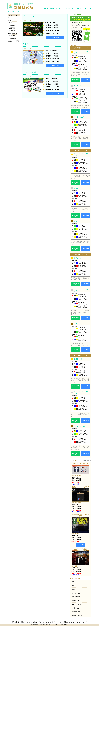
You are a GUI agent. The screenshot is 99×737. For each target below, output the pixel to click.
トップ (46, 8)
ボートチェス (78, 85)
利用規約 (22, 622)
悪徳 (9, 20)
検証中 (10, 23)
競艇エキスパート (80, 323)
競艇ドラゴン (78, 188)
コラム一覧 (88, 8)
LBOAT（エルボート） (32, 72)
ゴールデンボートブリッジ (81, 52)
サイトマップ (83, 622)
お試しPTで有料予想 (13, 41)
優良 (9, 17)
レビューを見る (55, 37)
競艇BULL (77, 221)
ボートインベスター (31, 16)
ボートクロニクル (80, 117)
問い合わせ (48, 622)
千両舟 (25, 44)
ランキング (78, 8)
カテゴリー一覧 (68, 8)
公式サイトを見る (75, 80)
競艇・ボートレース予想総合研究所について (65, 622)
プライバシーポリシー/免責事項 (35, 622)
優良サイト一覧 (55, 8)
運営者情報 (15, 622)
